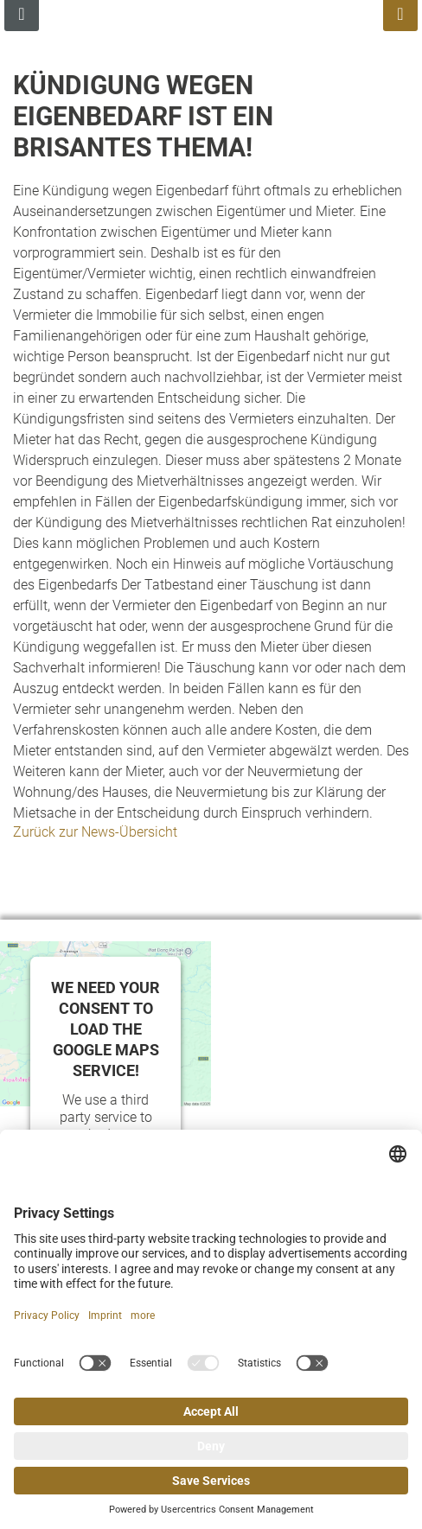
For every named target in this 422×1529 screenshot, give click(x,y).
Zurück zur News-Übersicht (95, 832)
